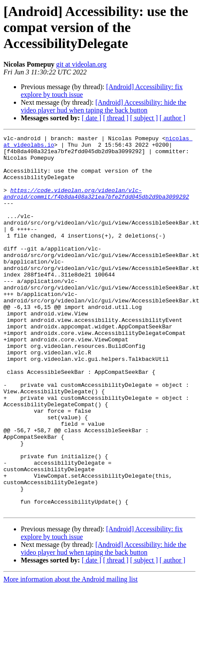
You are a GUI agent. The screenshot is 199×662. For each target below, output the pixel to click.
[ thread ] (115, 118)
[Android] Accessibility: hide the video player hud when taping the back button (103, 106)
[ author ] (173, 118)
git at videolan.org (81, 64)
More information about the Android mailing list (70, 654)
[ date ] (91, 118)
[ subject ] (144, 118)
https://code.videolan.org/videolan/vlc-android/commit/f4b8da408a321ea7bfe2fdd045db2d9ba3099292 (96, 205)
